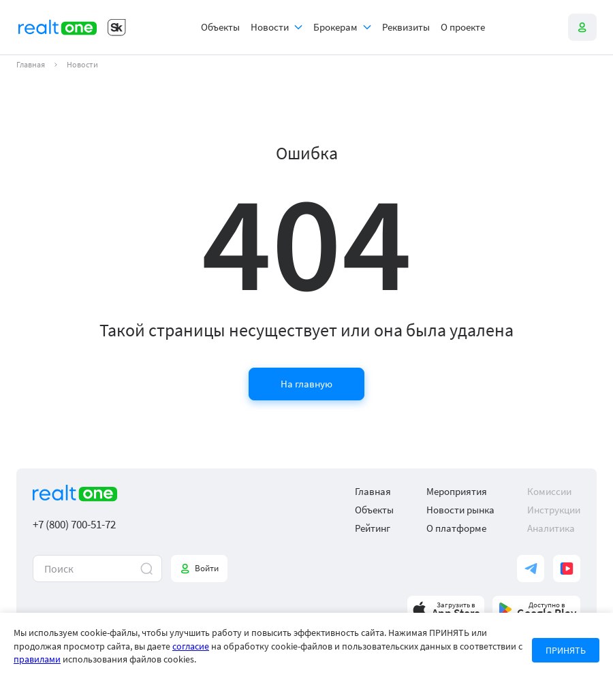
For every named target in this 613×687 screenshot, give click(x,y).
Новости (270, 26)
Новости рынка (460, 509)
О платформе (456, 528)
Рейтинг (372, 528)
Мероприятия (456, 491)
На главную (306, 383)
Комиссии (549, 491)
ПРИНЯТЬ (566, 650)
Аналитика (551, 528)
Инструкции (553, 509)
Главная (30, 64)
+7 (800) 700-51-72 (74, 524)
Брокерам (335, 26)
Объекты (220, 26)
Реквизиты (406, 26)
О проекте (463, 26)
